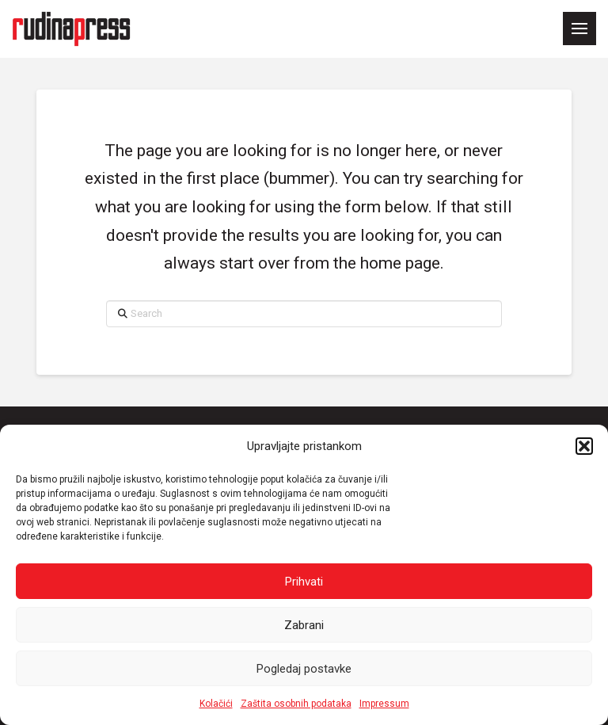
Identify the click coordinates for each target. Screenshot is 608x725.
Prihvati (304, 581)
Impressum (384, 703)
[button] (584, 446)
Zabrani (304, 625)
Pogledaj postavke (304, 669)
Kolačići (216, 703)
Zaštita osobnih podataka (296, 703)
